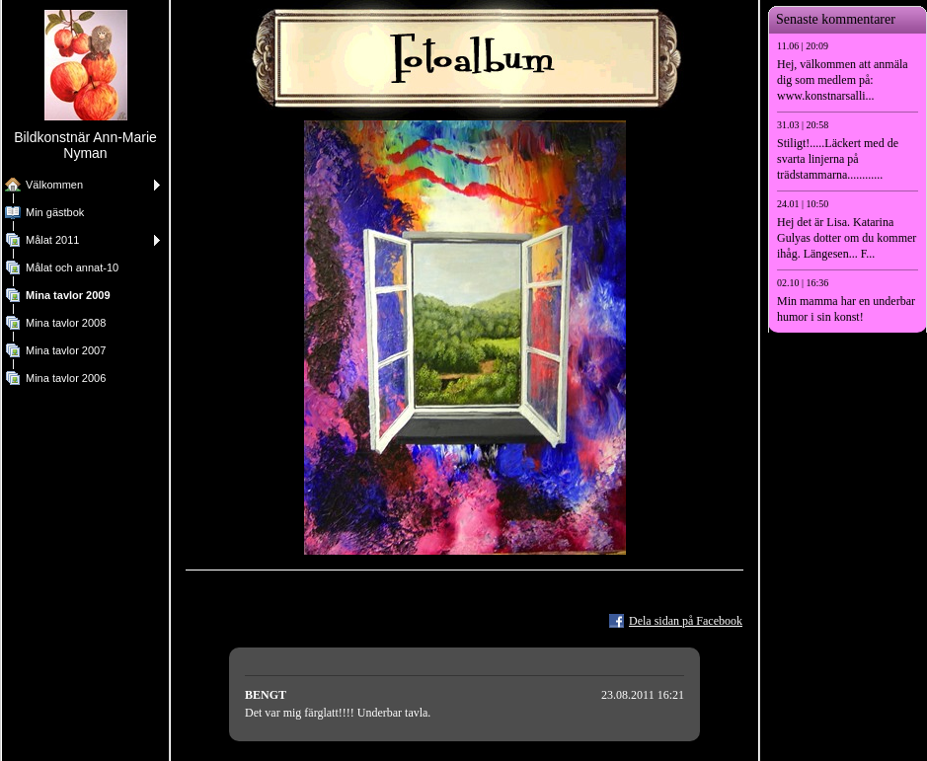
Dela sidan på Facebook (685, 621)
